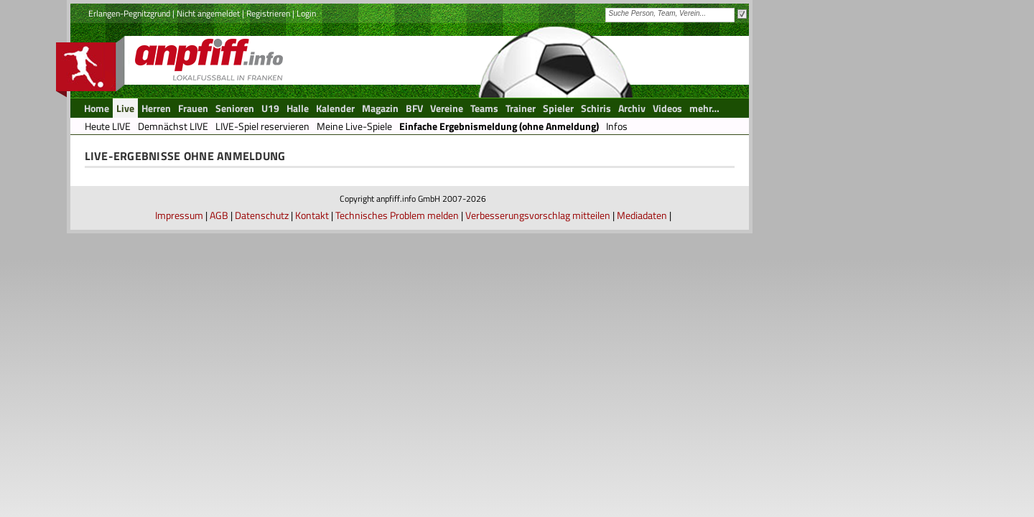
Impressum (179, 215)
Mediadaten (642, 215)
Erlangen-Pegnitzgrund (129, 13)
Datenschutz (262, 215)
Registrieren (268, 13)
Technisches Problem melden (397, 215)
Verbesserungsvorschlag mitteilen (537, 215)
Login (306, 13)
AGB (219, 215)
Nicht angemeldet (208, 13)
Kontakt (312, 215)
